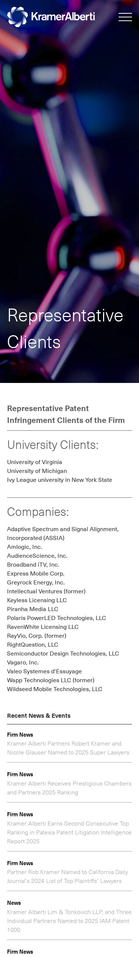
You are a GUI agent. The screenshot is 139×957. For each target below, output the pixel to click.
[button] (125, 18)
